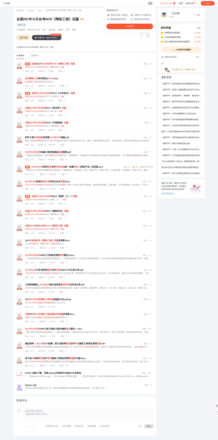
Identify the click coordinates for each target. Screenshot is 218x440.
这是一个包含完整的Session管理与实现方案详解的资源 (181, 132)
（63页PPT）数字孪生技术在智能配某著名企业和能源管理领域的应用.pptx (181, 102)
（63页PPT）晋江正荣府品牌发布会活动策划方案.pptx (181, 173)
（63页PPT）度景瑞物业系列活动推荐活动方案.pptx (181, 138)
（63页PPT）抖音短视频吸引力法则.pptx (178, 114)
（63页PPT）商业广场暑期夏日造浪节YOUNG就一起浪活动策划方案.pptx (181, 90)
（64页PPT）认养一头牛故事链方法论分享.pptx (181, 150)
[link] (20, 11)
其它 (40, 11)
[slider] (29, 426)
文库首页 (20, 11)
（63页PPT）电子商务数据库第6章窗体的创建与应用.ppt (181, 120)
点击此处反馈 (168, 194)
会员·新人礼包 (167, 3)
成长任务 (191, 3)
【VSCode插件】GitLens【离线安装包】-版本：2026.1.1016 (181, 162)
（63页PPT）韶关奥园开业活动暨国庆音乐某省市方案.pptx (181, 84)
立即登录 (130, 26)
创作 (208, 3)
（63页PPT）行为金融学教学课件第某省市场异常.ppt (181, 156)
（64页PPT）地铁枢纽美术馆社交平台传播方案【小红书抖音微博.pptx (181, 108)
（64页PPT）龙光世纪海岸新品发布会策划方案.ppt (181, 126)
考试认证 (31, 11)
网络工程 (21, 25)
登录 (150, 3)
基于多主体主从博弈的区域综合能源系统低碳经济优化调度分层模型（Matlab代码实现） (181, 168)
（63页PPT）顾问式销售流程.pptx (175, 144)
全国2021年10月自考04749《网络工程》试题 (50, 19)
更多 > (199, 28)
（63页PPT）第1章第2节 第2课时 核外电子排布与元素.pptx (181, 96)
